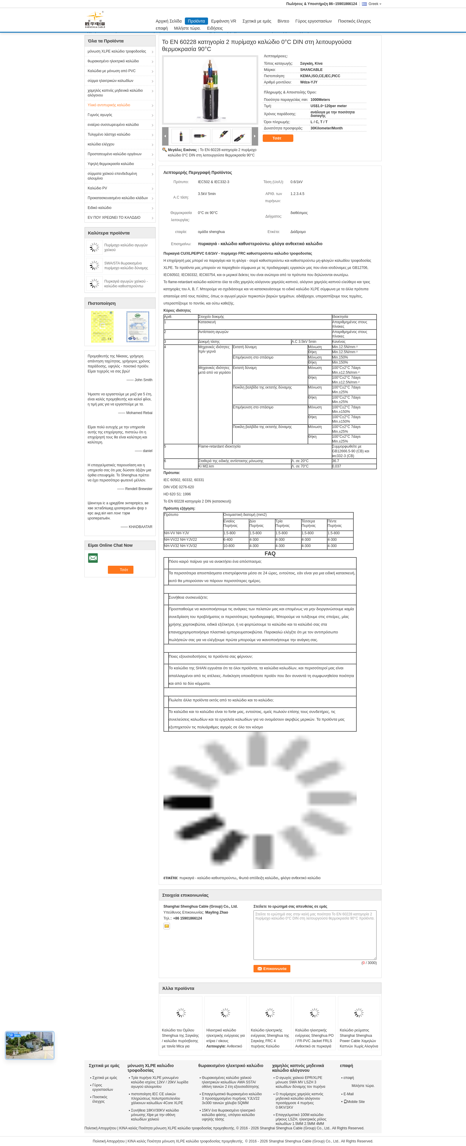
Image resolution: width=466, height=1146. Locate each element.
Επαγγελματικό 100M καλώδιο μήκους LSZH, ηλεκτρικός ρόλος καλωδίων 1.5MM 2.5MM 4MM (301, 1119)
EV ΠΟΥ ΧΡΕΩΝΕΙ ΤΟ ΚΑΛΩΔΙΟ (114, 217)
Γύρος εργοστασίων (313, 21)
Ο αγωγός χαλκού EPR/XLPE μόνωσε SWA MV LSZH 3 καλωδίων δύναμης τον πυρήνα (300, 1082)
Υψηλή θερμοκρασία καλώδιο (111, 164)
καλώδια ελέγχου (101, 144)
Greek (375, 4)
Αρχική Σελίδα (169, 21)
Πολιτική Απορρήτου (100, 1128)
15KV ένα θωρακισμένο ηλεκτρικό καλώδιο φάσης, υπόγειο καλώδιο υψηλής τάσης (228, 1114)
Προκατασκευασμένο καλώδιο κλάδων (118, 198)
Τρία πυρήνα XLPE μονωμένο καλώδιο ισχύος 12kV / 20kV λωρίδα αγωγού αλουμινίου (159, 1082)
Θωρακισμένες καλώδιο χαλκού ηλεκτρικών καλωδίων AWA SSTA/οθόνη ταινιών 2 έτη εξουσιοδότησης (230, 1082)
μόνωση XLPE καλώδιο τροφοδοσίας (117, 51)
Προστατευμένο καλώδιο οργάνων (114, 154)
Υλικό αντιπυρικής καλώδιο (109, 105)
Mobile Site (354, 1102)
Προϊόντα (196, 21)
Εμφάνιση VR (223, 21)
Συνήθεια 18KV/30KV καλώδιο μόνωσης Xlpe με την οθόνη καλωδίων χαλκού (155, 1114)
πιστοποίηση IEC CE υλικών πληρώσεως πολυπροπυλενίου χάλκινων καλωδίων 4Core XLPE (157, 1098)
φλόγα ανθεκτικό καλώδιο (301, 878)
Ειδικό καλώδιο (99, 208)
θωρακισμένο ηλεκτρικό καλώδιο (113, 61)
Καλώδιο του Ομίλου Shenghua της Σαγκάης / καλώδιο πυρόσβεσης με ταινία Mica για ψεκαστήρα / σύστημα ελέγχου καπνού (180, 1043)
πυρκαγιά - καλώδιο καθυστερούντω (207, 878)
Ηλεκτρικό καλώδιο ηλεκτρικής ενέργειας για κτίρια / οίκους (225, 1035)
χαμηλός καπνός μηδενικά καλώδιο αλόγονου (115, 92)
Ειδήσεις (215, 28)
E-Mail (349, 1094)
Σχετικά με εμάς (257, 21)
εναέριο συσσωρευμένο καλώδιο (113, 125)
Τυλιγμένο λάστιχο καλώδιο (109, 134)
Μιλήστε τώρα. (187, 28)
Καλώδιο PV (97, 188)
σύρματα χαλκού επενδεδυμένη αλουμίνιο (112, 176)
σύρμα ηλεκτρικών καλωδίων (110, 81)
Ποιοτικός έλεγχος (354, 21)
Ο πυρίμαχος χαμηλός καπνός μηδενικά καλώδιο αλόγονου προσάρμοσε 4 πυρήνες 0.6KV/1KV (299, 1100)
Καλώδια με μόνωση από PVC (112, 71)
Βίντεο (283, 21)
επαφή (162, 28)
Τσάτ (281, 138)
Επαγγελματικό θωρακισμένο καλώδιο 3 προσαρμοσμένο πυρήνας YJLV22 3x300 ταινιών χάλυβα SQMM (232, 1098)
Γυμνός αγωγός (100, 115)
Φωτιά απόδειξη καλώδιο (258, 878)
